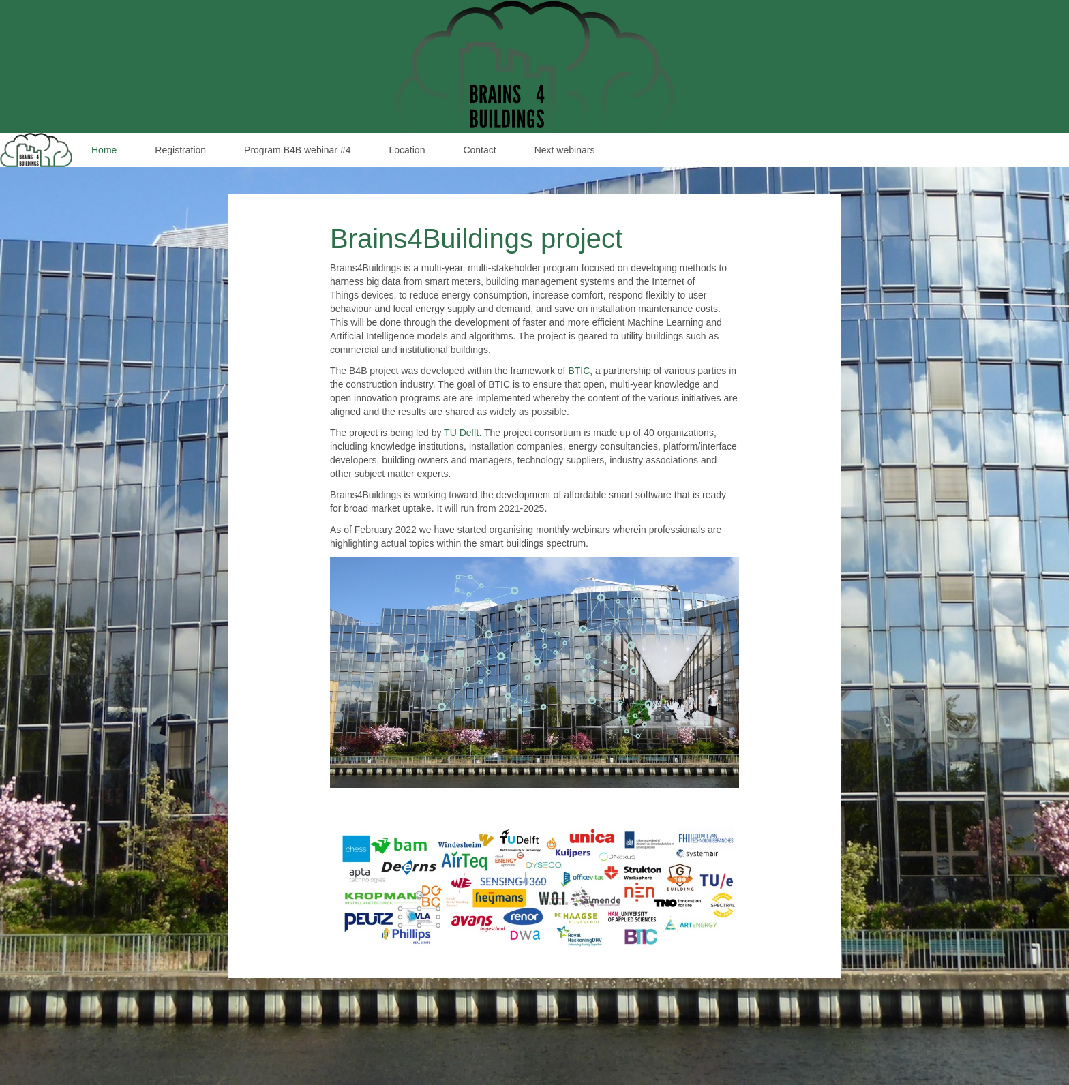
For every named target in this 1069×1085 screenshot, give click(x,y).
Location (407, 149)
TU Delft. (462, 432)
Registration (180, 149)
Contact (479, 149)
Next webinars (564, 149)
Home (104, 149)
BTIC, (580, 370)
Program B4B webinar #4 (297, 149)
